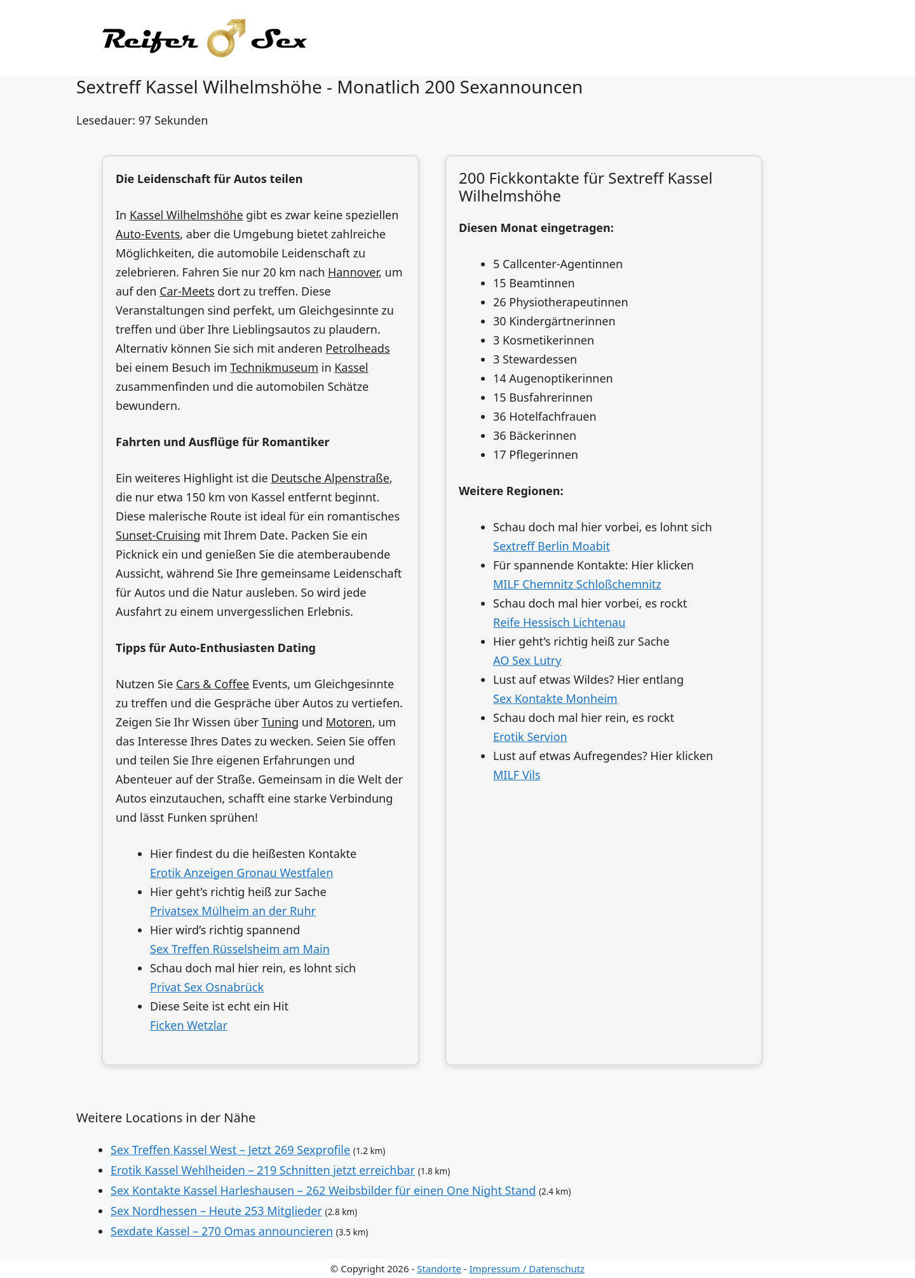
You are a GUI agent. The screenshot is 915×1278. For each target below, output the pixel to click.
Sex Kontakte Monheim (555, 698)
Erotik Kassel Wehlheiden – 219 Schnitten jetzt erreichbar (263, 1170)
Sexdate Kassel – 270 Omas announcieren (222, 1231)
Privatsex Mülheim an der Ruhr (233, 910)
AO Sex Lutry (527, 660)
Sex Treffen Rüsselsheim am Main (240, 948)
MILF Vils (517, 774)
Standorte (439, 1268)
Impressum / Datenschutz (527, 1268)
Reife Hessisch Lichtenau (559, 622)
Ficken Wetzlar (188, 1025)
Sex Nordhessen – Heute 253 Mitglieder (216, 1210)
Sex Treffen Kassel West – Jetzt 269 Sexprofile (230, 1149)
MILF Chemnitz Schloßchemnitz (577, 584)
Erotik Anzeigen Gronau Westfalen (241, 872)
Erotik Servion (530, 736)
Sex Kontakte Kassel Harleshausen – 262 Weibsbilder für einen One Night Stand (323, 1190)
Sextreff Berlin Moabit (551, 546)
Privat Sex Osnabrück (207, 987)
